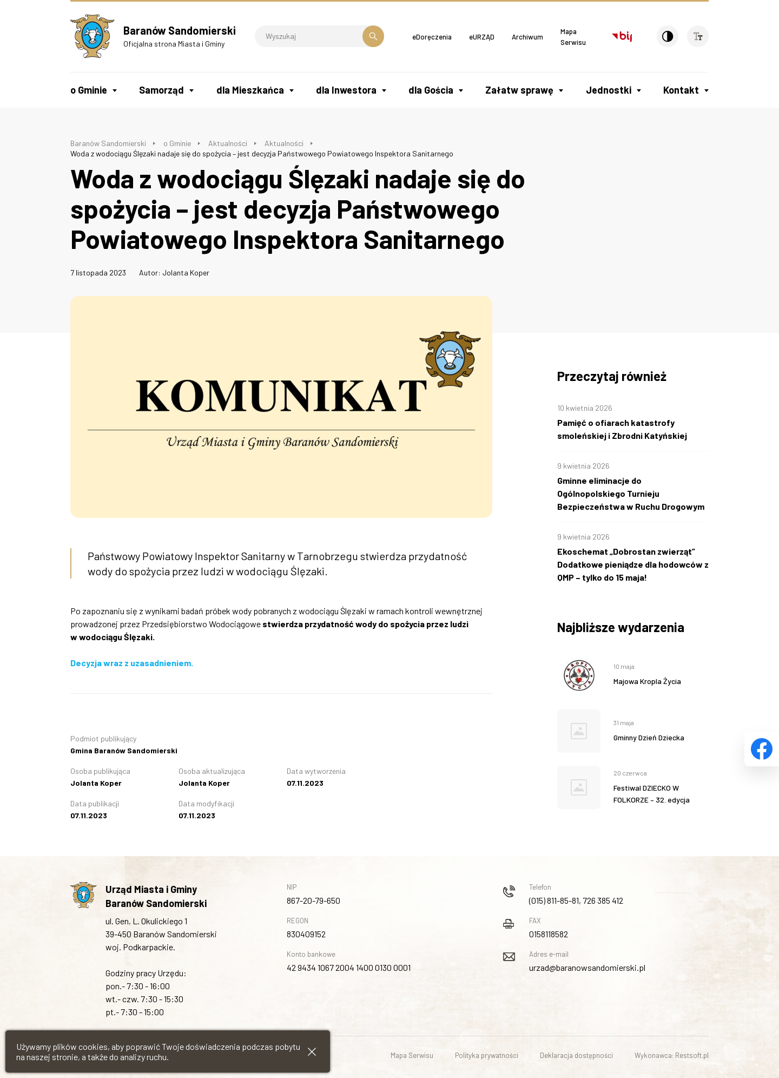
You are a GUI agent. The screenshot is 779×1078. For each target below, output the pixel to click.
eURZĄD (481, 36)
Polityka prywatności (486, 1055)
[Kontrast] (667, 36)
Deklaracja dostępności (576, 1055)
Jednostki (608, 90)
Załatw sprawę (519, 90)
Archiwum (527, 36)
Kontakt (681, 90)
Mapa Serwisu (412, 1055)
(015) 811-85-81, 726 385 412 (576, 900)
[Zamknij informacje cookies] (312, 1051)
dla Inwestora (346, 90)
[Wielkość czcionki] (698, 36)
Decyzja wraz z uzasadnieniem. (131, 663)
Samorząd (161, 90)
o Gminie (88, 90)
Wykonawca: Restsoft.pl (672, 1055)
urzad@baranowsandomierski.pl (587, 967)
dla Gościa (430, 90)
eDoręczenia (432, 36)
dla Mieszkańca (250, 90)
